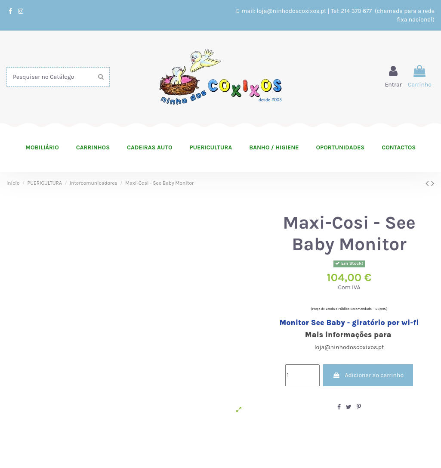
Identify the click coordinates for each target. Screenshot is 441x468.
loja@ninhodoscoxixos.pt (292, 11)
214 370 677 (357, 11)
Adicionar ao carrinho (368, 375)
